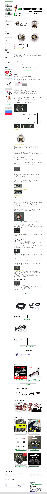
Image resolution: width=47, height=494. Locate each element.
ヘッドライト (6, 47)
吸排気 (7, 33)
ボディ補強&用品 (8, 52)
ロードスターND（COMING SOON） (21, 484)
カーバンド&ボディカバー (8, 43)
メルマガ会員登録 (7, 65)
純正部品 (6, 50)
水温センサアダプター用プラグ (19, 355)
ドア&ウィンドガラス (7, 42)
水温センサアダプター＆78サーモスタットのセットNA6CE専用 (22, 354)
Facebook (7, 112)
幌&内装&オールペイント (8, 45)
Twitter (6, 110)
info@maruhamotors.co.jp (34, 491)
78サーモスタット (17, 353)
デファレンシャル (7, 25)
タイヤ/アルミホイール (7, 29)
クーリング (6, 34)
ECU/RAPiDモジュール (7, 22)
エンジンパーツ (7, 20)
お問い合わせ (6, 484)
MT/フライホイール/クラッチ (8, 24)
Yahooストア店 (19, 485)
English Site (6, 67)
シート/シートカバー (7, 40)
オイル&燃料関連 (7, 49)
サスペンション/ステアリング (8, 27)
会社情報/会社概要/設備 (8, 54)
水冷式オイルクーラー (18, 66)
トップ (6, 58)
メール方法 (7, 62)
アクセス (7, 61)
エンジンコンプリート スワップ (8, 18)
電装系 (6, 38)
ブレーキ (6, 31)
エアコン (6, 36)
